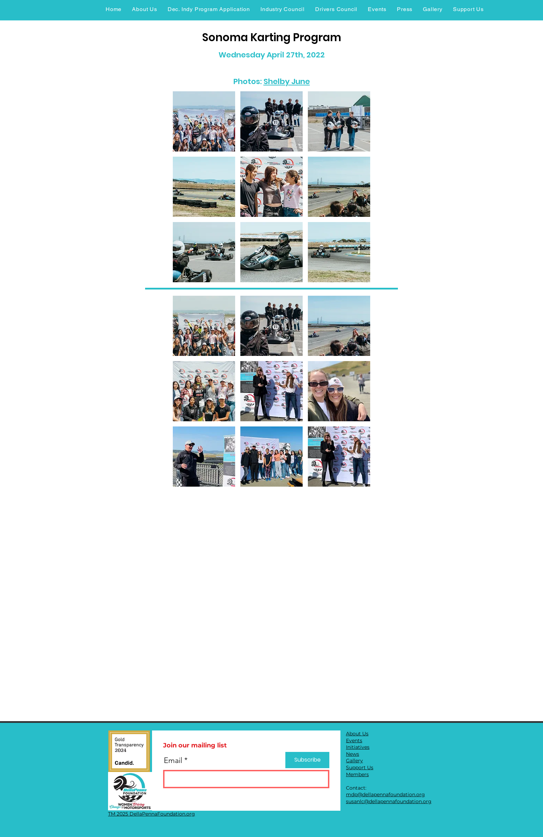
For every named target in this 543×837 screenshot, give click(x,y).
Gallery (354, 760)
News (352, 754)
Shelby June (287, 81)
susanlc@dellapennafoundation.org (388, 801)
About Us (357, 733)
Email (173, 760)
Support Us (359, 767)
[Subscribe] (307, 760)
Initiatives (358, 747)
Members (357, 774)
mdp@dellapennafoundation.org (385, 794)
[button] (204, 121)
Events (354, 740)
